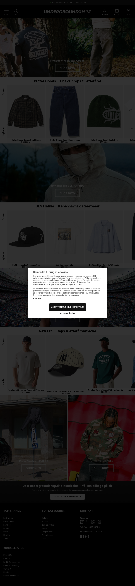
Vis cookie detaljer (67, 313)
